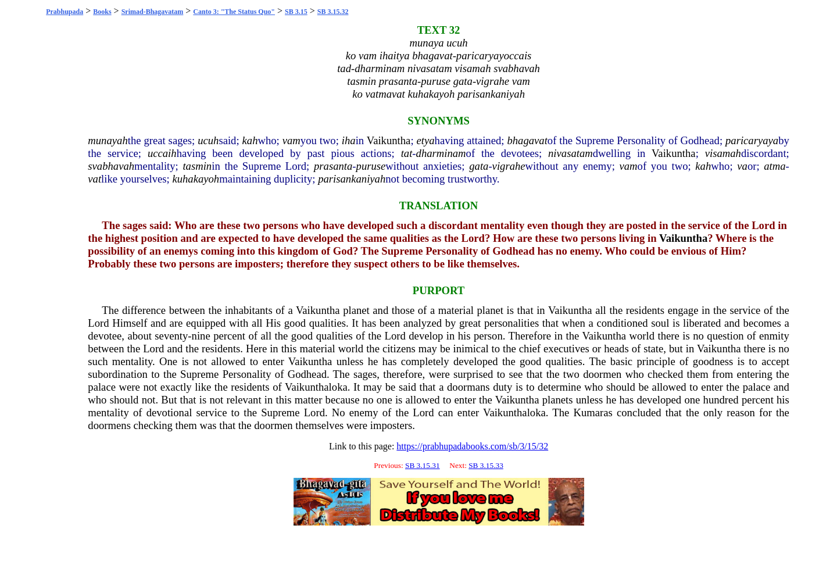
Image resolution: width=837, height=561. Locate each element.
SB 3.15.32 (333, 12)
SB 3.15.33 (485, 465)
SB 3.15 (296, 12)
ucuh (208, 140)
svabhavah (111, 166)
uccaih (162, 153)
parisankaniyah (351, 179)
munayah (107, 140)
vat (94, 179)
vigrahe (508, 166)
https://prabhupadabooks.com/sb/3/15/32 (472, 446)
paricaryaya (751, 140)
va (742, 166)
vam (291, 140)
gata (478, 166)
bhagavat (527, 140)
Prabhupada (64, 12)
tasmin (197, 166)
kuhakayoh (195, 179)
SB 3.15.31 (422, 465)
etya (425, 140)
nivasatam (570, 153)
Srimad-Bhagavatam (152, 12)
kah (250, 140)
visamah (723, 153)
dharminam (441, 153)
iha (349, 140)
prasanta (333, 166)
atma (774, 166)
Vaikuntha (389, 140)
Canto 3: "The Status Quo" (234, 12)
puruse (371, 166)
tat (407, 153)
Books (102, 12)
